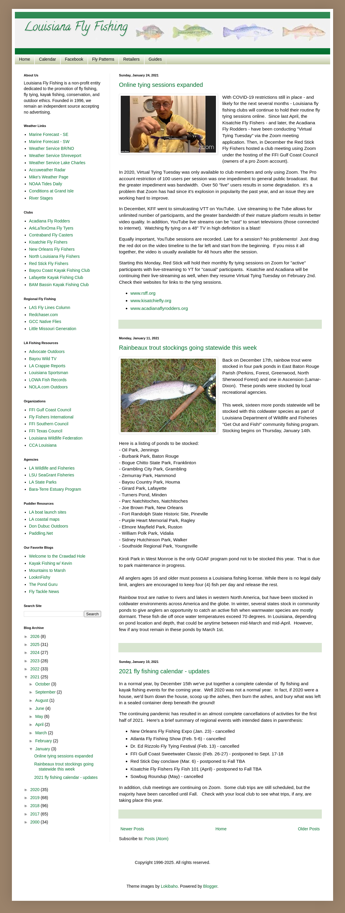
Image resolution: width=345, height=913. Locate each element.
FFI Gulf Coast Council (50, 409)
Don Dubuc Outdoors (48, 526)
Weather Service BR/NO (51, 148)
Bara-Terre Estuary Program (55, 489)
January (43, 748)
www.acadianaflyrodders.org (159, 308)
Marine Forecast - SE (48, 134)
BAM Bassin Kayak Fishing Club (59, 284)
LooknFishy (40, 577)
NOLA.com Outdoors (48, 387)
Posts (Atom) (157, 838)
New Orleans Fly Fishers (52, 249)
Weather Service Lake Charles (57, 162)
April (40, 724)
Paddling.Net (41, 533)
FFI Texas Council (45, 431)
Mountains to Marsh (47, 570)
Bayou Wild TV (43, 358)
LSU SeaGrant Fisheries (51, 475)
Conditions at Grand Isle (51, 191)
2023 (35, 660)
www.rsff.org (143, 293)
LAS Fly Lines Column (49, 307)
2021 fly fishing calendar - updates (164, 671)
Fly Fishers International (51, 417)
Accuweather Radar (47, 169)
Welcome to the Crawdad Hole (57, 556)
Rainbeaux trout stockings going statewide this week (188, 347)
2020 (35, 789)
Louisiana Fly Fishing (76, 27)
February (44, 740)
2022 (35, 668)
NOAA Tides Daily (45, 183)
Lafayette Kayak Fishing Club (56, 277)
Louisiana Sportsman (48, 372)
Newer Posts (132, 828)
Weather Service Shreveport (55, 155)
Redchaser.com (43, 314)
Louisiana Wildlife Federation (56, 438)
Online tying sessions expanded (161, 84)
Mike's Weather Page (48, 177)
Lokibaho (169, 886)
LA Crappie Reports (47, 365)
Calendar (47, 59)
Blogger (210, 886)
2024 (35, 652)
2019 (35, 797)
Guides (155, 59)
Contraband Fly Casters (51, 235)
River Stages (41, 198)
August (42, 700)
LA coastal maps (44, 519)
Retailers (131, 59)
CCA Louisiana (43, 445)
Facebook (74, 59)
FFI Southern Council (48, 423)
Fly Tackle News (44, 591)
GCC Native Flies (45, 321)
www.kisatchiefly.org (151, 300)
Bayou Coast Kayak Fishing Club (59, 270)
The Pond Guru (43, 584)
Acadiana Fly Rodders (49, 221)
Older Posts (309, 828)
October (43, 684)
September (46, 692)
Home (24, 59)
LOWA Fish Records (48, 379)
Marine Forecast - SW (49, 141)
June (40, 708)
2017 (35, 814)
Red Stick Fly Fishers (48, 263)
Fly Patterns (103, 59)
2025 (35, 644)
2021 (35, 676)
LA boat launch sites (47, 512)
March (41, 732)
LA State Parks (43, 482)
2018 (35, 805)
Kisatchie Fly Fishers (48, 242)
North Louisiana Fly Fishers (54, 256)
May (39, 716)
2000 (35, 822)
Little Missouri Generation (52, 328)
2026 (35, 636)
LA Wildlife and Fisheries (52, 468)
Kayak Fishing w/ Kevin (50, 563)
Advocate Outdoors (47, 351)
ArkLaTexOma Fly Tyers (51, 228)
